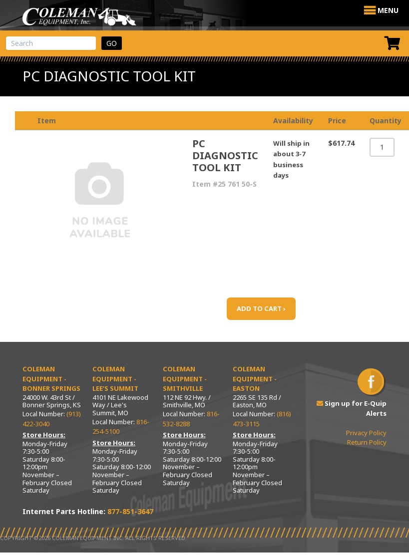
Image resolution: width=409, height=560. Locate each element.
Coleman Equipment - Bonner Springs (51, 378)
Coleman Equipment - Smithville (185, 378)
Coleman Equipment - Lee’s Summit (115, 378)
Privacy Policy (366, 432)
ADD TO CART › (261, 308)
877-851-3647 (130, 511)
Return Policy (367, 442)
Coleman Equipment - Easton (255, 378)
